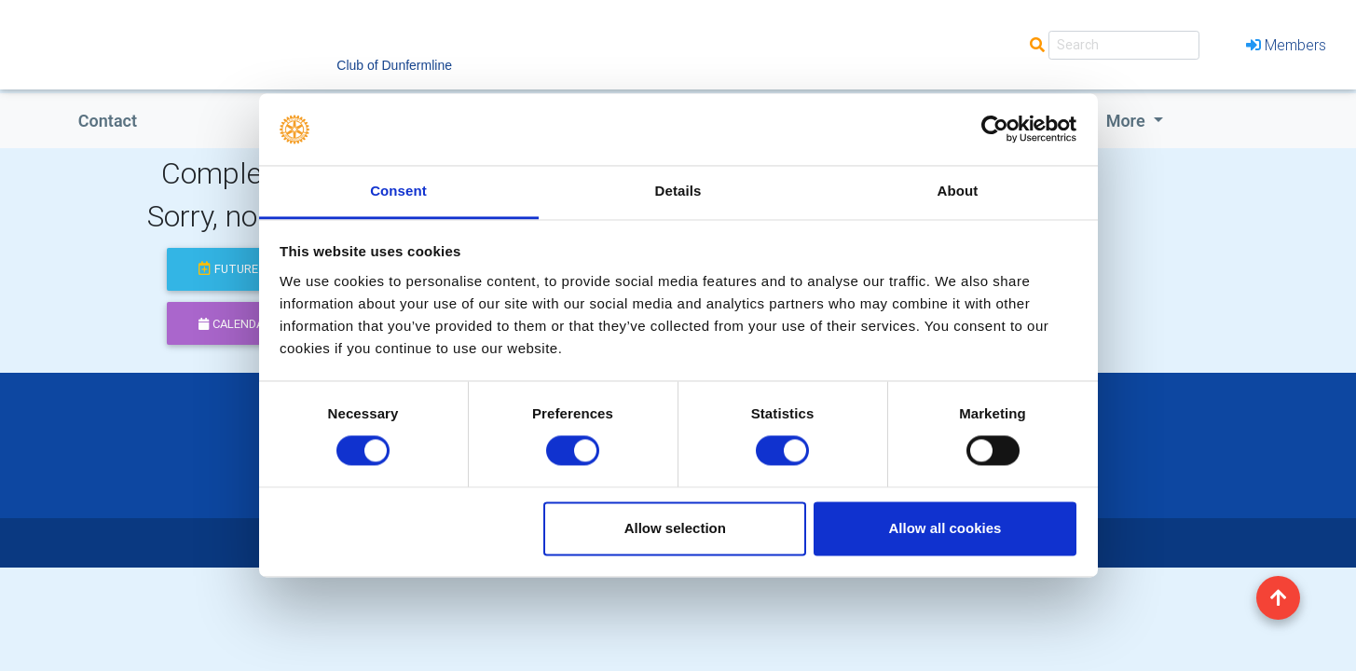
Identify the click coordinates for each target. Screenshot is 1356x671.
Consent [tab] (398, 191)
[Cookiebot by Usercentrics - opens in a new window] (994, 130)
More (1127, 120)
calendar (235, 324)
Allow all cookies (944, 528)
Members (1286, 44)
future (228, 269)
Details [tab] (678, 191)
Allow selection (675, 528)
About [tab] (958, 191)
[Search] (1123, 45)
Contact (107, 120)
